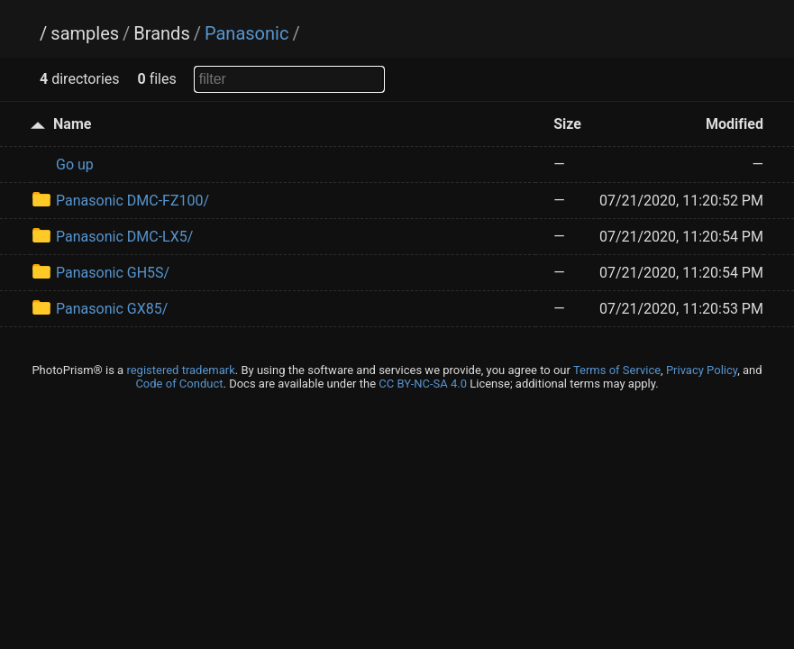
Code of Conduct (179, 383)
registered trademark (180, 370)
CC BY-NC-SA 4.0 (423, 383)
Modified (734, 124)
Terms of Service (617, 370)
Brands (161, 33)
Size (567, 124)
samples (84, 33)
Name (72, 124)
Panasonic (246, 33)
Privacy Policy (701, 370)
